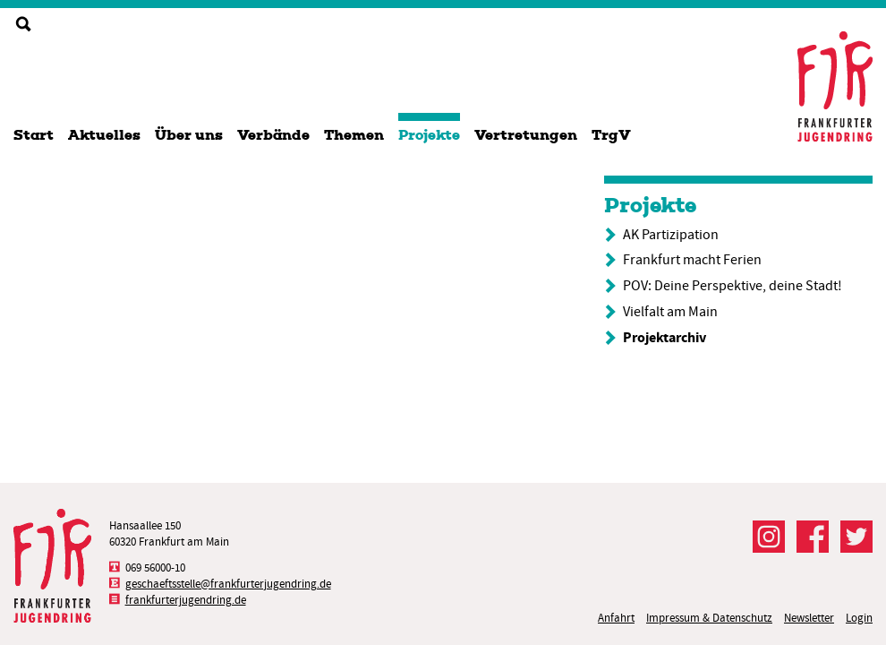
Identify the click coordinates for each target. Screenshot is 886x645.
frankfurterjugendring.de (185, 599)
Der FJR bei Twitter (856, 536)
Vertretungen (525, 134)
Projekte (429, 134)
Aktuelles (104, 134)
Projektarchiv (664, 337)
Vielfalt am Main (670, 312)
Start (33, 134)
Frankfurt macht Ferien (692, 260)
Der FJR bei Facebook (813, 536)
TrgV (611, 134)
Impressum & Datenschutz (709, 617)
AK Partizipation (671, 235)
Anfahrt (616, 617)
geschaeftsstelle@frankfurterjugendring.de (228, 583)
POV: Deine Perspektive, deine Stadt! (732, 286)
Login (859, 617)
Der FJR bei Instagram (769, 536)
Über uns (189, 134)
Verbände (273, 134)
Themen (354, 134)
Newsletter (809, 617)
